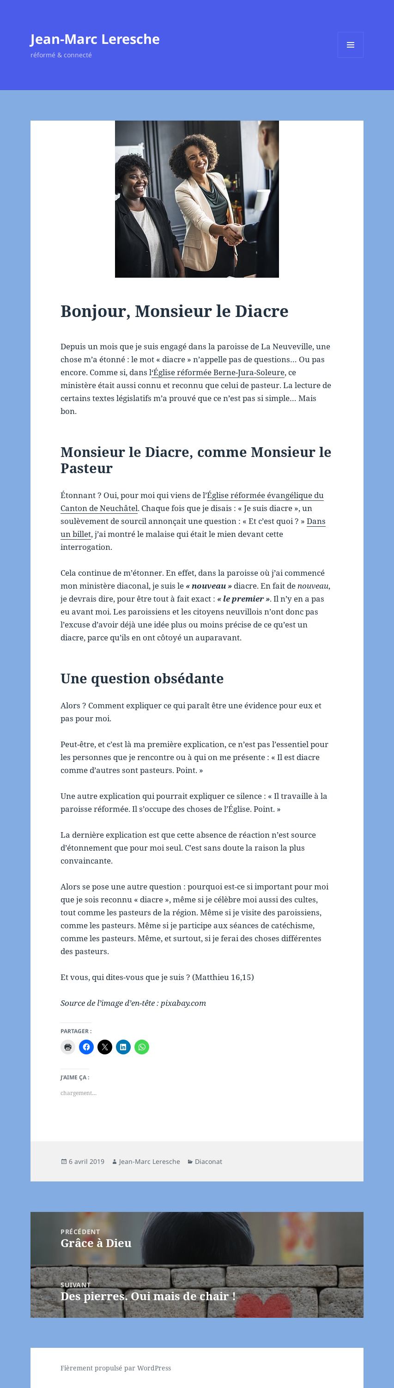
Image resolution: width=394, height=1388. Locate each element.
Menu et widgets (351, 57)
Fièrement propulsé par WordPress (116, 1368)
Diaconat (208, 1161)
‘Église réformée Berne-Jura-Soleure (218, 372)
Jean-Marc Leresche (95, 39)
